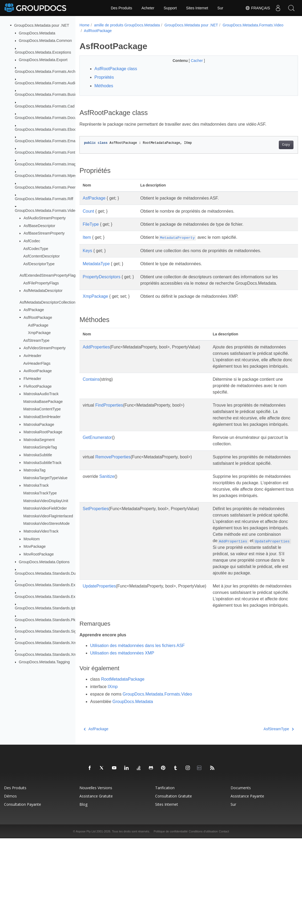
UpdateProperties (99, 643)
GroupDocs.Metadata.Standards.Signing (49, 631)
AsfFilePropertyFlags (41, 283)
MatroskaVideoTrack (40, 531)
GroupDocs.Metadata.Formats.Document (50, 118)
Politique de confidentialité (171, 902)
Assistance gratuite (96, 866)
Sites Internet (197, 8)
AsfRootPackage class (115, 68)
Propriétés (104, 77)
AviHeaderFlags (36, 363)
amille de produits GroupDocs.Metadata (127, 25)
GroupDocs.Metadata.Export (43, 60)
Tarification (165, 858)
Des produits (15, 858)
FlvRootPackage (37, 386)
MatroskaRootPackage (42, 432)
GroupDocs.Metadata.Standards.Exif (46, 585)
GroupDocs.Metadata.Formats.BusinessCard (53, 94)
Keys (87, 250)
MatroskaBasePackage (43, 401)
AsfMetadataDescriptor (42, 290)
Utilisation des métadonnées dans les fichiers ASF (137, 716)
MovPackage (34, 546)
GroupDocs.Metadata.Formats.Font (45, 152)
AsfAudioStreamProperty (44, 218)
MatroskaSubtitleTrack (42, 462)
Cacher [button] (189, 60)
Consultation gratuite (173, 866)
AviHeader (32, 356)
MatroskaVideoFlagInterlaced (48, 516)
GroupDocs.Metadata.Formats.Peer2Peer (50, 187)
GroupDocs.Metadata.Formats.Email (46, 141)
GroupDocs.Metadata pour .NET (41, 25)
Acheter (148, 8)
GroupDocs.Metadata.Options (44, 561)
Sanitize (107, 508)
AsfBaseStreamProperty (44, 233)
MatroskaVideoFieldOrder (45, 508)
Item (87, 237)
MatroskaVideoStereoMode (46, 523)
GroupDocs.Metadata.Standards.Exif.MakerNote (56, 596)
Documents (241, 858)
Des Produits (121, 8)
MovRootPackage (38, 554)
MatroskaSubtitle (37, 455)
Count (88, 211)
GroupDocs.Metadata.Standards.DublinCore (52, 573)
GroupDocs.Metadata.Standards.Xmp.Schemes (55, 654)
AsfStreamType (36, 340)
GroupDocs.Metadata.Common (45, 40)
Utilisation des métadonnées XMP (122, 723)
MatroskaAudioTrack (40, 394)
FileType (91, 224)
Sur (220, 8)
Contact (224, 902)
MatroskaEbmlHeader (42, 417)
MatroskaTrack (36, 485)
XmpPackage (39, 333)
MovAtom (31, 539)
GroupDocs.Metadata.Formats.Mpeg (46, 175)
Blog (83, 875)
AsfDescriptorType (39, 264)
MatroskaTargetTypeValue (45, 478)
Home (84, 25)
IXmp (113, 757)
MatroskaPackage (38, 424)
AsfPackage (33, 310)
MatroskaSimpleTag (40, 447)
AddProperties (96, 347)
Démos (10, 866)
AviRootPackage (37, 371)
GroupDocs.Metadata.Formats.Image (46, 164)
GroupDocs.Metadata (37, 33)
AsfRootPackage (37, 317)
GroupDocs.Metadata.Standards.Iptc (46, 608)
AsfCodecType (35, 248)
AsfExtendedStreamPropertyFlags (48, 275)
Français (257, 8)
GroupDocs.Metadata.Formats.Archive (47, 71)
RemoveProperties (113, 482)
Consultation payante (22, 875)
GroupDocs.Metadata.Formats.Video (46, 210)
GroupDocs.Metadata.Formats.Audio (46, 83)
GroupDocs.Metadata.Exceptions (43, 52)
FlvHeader (32, 378)
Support (170, 8)
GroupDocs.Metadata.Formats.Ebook (46, 129)
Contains (91, 392)
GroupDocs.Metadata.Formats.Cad (45, 106)
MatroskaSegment (39, 440)
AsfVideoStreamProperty (44, 348)
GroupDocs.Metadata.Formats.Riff (44, 199)
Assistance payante (247, 866)
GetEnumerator (97, 463)
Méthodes (103, 86)
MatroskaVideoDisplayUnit (45, 500)
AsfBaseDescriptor (39, 226)
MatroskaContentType (42, 409)
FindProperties (109, 418)
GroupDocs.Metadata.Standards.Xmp (47, 643)
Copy (271, 145)
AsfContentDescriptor (41, 256)
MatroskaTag (34, 470)
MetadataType (96, 263)
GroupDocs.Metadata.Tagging (44, 662)
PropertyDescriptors (101, 277)
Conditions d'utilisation (203, 902)
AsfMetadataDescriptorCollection (47, 302)
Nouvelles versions (95, 858)
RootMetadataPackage (122, 750)
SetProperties (95, 547)
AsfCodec (31, 241)
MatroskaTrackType (40, 493)
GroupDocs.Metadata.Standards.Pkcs (47, 619)
